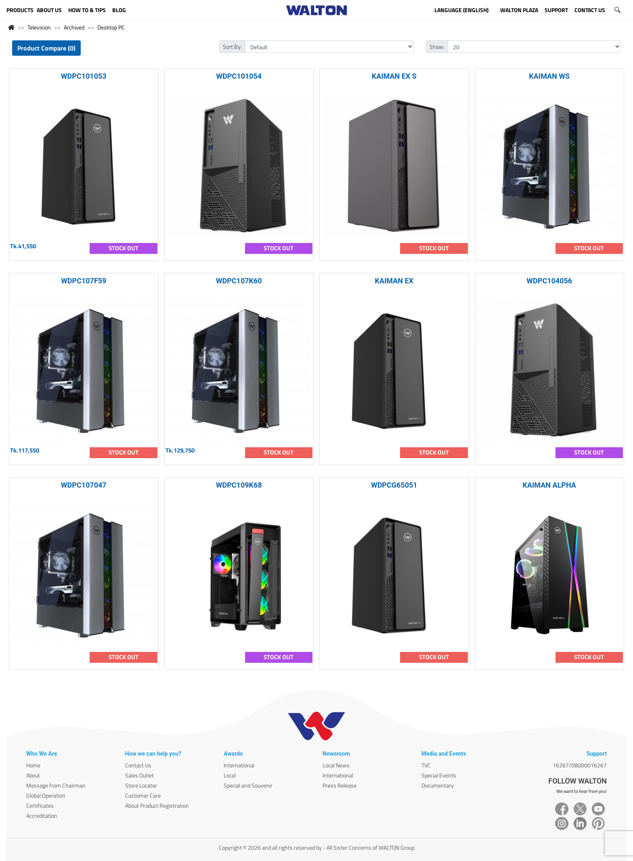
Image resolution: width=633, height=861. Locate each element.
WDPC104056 (549, 281)
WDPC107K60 (239, 281)
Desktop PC (111, 27)
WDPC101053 (84, 76)
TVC (426, 765)
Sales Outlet (139, 775)
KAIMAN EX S (394, 76)
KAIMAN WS (549, 76)
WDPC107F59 (83, 281)
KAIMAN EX (394, 281)
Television (39, 27)
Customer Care (143, 795)
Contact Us (138, 765)
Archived (74, 27)
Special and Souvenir (248, 785)
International (239, 765)
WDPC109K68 (239, 485)
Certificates (40, 805)
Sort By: (232, 46)
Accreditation (41, 815)
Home (33, 765)
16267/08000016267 (580, 765)
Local (230, 775)
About (33, 775)
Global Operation (45, 795)
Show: (437, 46)
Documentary (437, 785)
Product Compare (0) (46, 48)
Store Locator (141, 785)
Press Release (339, 785)
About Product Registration (157, 805)
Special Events (438, 775)
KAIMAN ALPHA (549, 485)
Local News (336, 765)
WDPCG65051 (394, 485)
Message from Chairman (56, 785)
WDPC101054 (239, 76)
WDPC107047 (84, 485)
